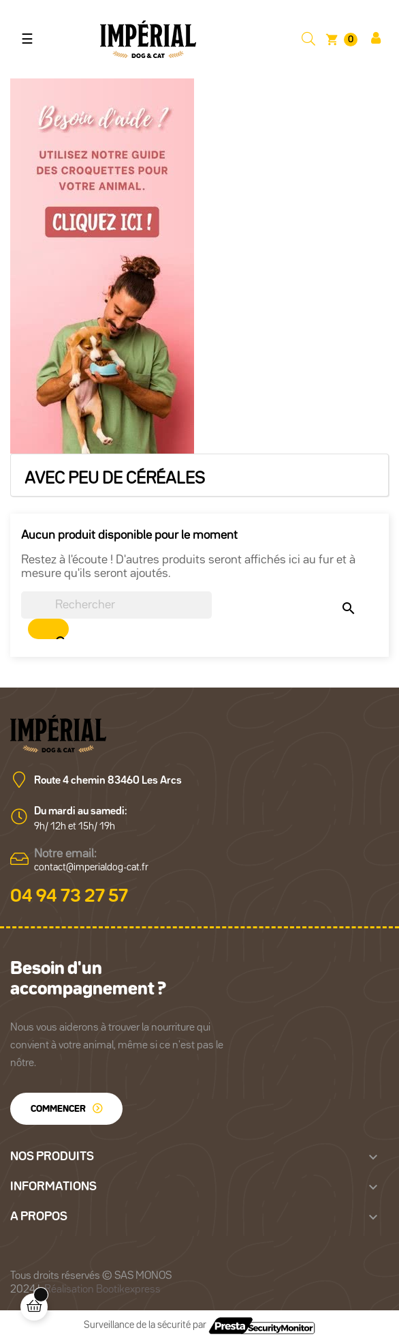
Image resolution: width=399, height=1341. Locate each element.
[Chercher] (116, 605)
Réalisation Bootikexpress (102, 1290)
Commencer (58, 1109)
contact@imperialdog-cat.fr (91, 867)
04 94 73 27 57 (69, 897)
